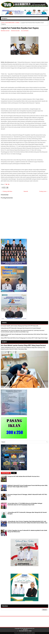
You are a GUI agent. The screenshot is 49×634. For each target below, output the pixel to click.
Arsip (14, 473)
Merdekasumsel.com (29, 628)
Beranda (26, 191)
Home (2, 22)
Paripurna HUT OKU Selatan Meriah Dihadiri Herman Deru (23, 476)
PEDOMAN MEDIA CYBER (25, 631)
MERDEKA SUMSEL (30, 633)
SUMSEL (17, 22)
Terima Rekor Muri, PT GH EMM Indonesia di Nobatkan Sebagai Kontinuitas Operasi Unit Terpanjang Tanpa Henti (25, 504)
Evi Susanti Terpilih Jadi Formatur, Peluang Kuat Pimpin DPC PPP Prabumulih (19, 325)
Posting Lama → (43, 191)
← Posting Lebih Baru (6, 191)
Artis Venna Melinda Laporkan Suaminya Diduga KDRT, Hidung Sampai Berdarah (23, 345)
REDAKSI (25, 629)
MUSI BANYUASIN (10, 22)
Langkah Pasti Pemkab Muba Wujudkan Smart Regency (20, 28)
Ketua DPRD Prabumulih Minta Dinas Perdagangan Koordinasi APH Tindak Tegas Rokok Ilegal (24, 338)
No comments (24, 30)
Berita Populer (5, 473)
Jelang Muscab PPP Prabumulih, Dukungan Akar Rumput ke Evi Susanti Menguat (21, 328)
